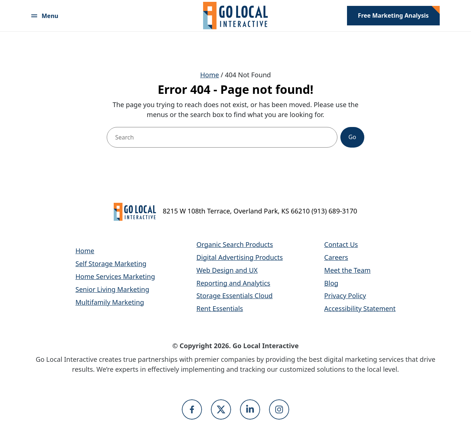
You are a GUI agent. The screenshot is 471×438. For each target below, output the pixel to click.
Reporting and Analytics (233, 283)
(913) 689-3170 (334, 210)
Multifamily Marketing (109, 302)
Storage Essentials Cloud (234, 295)
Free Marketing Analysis (393, 15)
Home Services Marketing (115, 276)
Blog (331, 283)
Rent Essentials (219, 308)
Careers (336, 257)
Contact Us (341, 244)
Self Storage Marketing (110, 263)
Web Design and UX (227, 270)
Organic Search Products (234, 244)
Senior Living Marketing (112, 289)
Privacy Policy (345, 295)
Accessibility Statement (360, 308)
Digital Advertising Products (239, 257)
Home (209, 74)
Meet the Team (347, 270)
